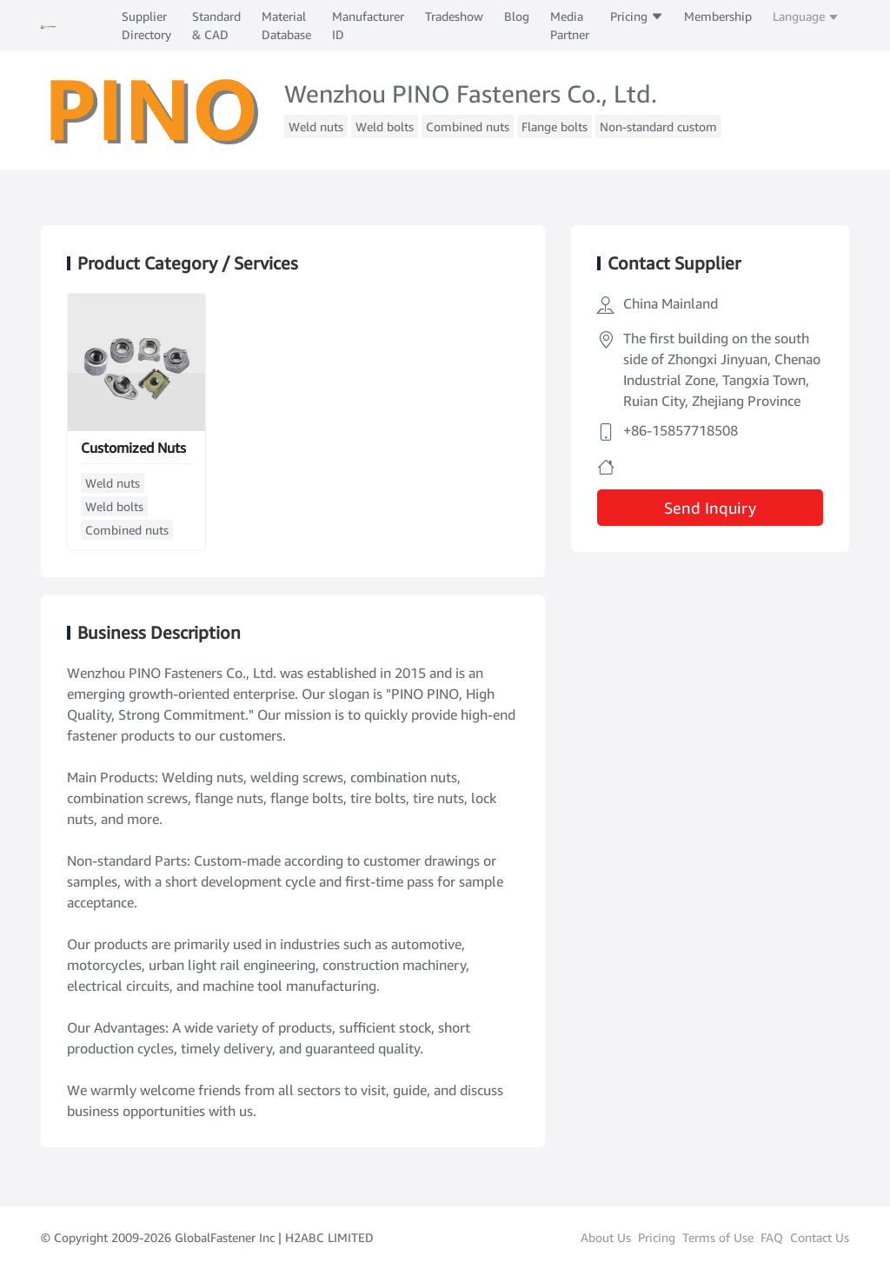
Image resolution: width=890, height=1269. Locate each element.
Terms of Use (718, 1237)
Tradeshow (454, 16)
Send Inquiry (710, 507)
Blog (516, 16)
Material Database (286, 25)
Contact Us (819, 1237)
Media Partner (569, 25)
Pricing (636, 16)
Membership (718, 16)
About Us (606, 1237)
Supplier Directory (146, 25)
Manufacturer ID (368, 25)
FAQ (771, 1237)
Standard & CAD (216, 25)
